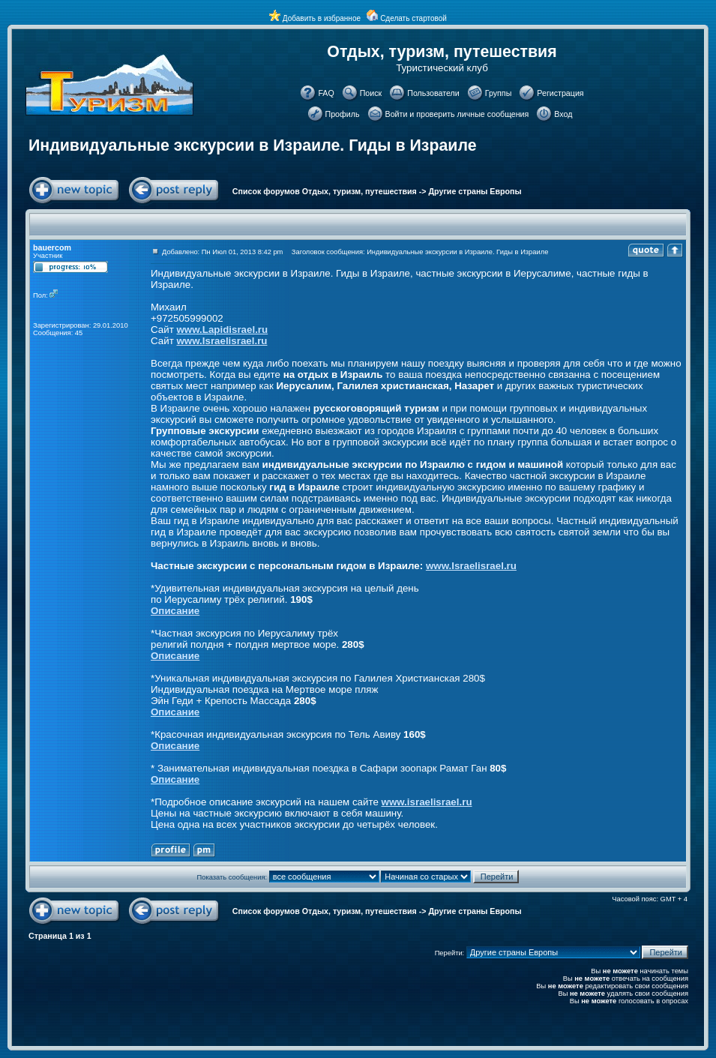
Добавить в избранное (322, 18)
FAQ (326, 92)
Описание (175, 610)
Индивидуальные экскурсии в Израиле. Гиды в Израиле (252, 145)
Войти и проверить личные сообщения (457, 113)
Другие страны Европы (475, 191)
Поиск (371, 92)
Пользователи (433, 92)
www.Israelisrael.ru (221, 340)
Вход (563, 113)
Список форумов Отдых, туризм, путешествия (324, 191)
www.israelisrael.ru (427, 802)
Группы (498, 92)
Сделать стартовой (413, 18)
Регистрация (560, 92)
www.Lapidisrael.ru (222, 329)
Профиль (342, 113)
